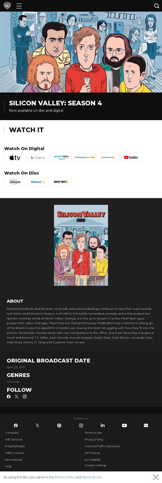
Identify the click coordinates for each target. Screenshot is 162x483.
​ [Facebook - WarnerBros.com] (15, 425)
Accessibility (93, 459)
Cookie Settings (95, 465)
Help (8, 466)
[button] (156, 477)
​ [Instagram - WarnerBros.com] (81, 425)
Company (12, 432)
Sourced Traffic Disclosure (102, 446)
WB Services (13, 439)
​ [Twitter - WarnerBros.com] (37, 425)
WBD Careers (14, 453)
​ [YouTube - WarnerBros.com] (124, 425)
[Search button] (156, 6)
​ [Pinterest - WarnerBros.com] (59, 425)
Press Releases (15, 446)
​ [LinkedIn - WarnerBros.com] (102, 425)
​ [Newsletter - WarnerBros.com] (145, 425)
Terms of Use (93, 432)
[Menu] (19, 6)
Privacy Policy (94, 439)
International (13, 459)
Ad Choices (92, 453)
